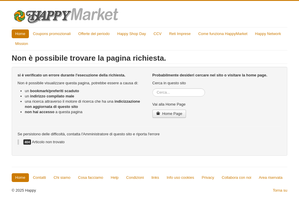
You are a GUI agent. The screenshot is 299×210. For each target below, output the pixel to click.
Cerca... (152, 88)
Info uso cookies (180, 177)
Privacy (208, 177)
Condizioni (135, 177)
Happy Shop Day (131, 34)
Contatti (39, 177)
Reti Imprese (180, 34)
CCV (157, 34)
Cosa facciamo (90, 177)
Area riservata (271, 177)
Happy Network (268, 34)
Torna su (280, 190)
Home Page (169, 113)
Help (115, 177)
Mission (21, 43)
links (155, 177)
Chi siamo (62, 177)
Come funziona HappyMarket (222, 34)
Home (20, 34)
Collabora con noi (236, 177)
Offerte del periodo (93, 34)
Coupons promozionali (52, 34)
